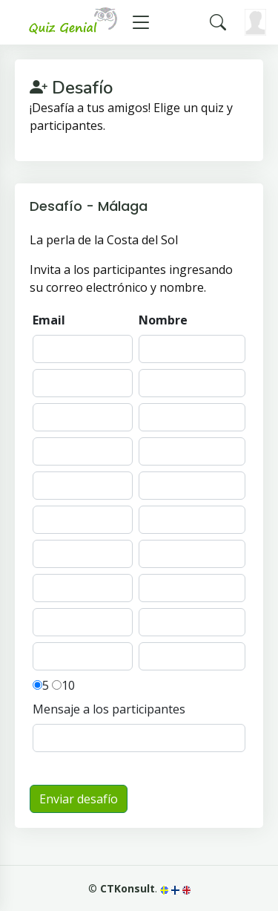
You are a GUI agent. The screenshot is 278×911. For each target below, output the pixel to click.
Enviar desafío (78, 799)
